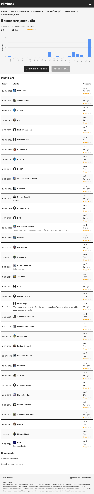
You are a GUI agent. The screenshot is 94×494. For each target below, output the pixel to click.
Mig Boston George (25, 226)
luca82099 (22, 336)
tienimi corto (23, 100)
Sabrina (20, 375)
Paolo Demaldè (24, 265)
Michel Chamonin (24, 130)
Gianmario (21, 257)
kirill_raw (21, 90)
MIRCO (20, 424)
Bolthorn (21, 188)
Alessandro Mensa (25, 316)
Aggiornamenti (74, 477)
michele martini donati (27, 179)
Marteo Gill (22, 247)
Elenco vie (70, 11)
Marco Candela (23, 395)
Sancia (20, 110)
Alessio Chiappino (25, 414)
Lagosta (21, 365)
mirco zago (22, 303)
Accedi (4, 464)
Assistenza (86, 477)
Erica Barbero (23, 296)
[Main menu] (90, 3)
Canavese (38, 11)
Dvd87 (20, 169)
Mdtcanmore (23, 139)
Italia (13, 11)
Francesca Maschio (26, 326)
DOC (19, 218)
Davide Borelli (23, 197)
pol (18, 120)
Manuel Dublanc (24, 404)
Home (4, 11)
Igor (19, 442)
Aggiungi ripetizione (36, 69)
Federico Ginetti (24, 356)
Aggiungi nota (61, 69)
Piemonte (24, 11)
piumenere (22, 149)
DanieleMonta (23, 208)
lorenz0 (20, 237)
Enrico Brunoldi (24, 346)
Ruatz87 (21, 159)
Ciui (19, 286)
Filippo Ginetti (23, 434)
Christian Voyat (24, 385)
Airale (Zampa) (54, 11)
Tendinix (21, 276)
